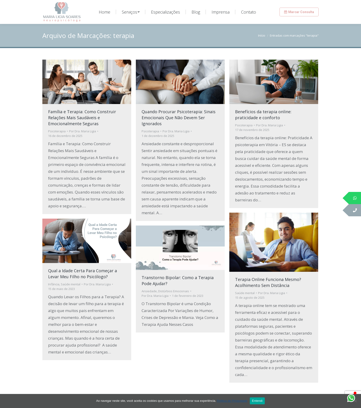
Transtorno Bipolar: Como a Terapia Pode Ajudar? (178, 280)
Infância (53, 284)
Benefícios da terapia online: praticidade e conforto (263, 114)
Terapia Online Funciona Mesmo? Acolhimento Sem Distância (268, 282)
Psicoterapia (57, 131)
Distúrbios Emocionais (173, 291)
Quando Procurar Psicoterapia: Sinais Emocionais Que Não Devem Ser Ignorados (178, 117)
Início (261, 35)
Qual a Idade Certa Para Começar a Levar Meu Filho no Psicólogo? (82, 273)
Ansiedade (149, 291)
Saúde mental (245, 293)
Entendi (257, 400)
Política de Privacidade (232, 400)
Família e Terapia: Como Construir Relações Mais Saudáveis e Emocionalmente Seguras (82, 117)
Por (82, 131)
